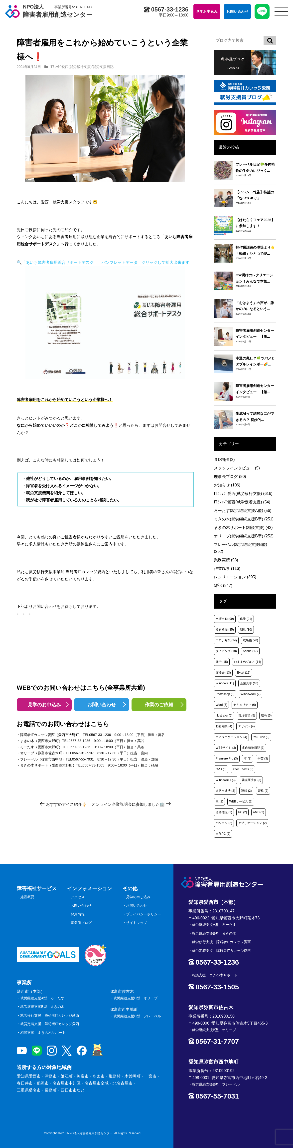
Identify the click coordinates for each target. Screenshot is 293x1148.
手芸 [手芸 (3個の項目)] (263, 758)
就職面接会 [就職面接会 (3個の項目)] (251, 780)
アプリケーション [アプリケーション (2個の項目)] (252, 823)
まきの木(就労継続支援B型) (244, 519)
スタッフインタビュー (237, 468)
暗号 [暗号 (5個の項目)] (266, 715)
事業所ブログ (81, 923)
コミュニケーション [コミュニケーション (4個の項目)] (231, 737)
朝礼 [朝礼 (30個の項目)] (246, 629)
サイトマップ (136, 923)
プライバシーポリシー (143, 914)
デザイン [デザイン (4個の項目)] (246, 726)
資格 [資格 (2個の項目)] (263, 790)
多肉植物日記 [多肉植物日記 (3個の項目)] (253, 748)
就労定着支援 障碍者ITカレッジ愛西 (49, 1024)
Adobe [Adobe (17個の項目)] (250, 651)
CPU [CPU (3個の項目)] (221, 769)
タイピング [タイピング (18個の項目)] (226, 651)
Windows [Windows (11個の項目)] (225, 683)
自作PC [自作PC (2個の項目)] (223, 833)
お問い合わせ (101, 704)
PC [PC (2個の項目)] (242, 812)
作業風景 (227, 568)
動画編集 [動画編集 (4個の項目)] (224, 726)
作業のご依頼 (159, 704)
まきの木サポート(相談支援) (243, 527)
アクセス (78, 897)
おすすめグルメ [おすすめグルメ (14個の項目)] (247, 662)
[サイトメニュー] (281, 11)
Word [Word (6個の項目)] (221, 705)
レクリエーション (235, 577)
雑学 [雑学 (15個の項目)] (222, 662)
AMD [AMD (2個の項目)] (258, 812)
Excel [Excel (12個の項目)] (243, 672)
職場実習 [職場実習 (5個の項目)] (247, 715)
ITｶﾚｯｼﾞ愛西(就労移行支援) (71, 67)
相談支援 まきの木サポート (43, 1033)
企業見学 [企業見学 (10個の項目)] (249, 683)
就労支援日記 (103, 67)
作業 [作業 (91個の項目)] (246, 619)
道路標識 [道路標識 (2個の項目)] (224, 812)
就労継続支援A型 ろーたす (42, 998)
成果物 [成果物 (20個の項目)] (250, 640)
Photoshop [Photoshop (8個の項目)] (225, 694)
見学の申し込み (138, 897)
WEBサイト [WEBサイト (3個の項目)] (226, 748)
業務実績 (226, 560)
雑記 (223, 585)
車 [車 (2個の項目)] (219, 801)
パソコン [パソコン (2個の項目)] (224, 823)
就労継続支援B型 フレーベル (137, 1016)
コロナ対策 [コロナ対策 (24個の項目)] (226, 640)
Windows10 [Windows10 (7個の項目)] (251, 694)
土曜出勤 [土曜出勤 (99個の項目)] (225, 619)
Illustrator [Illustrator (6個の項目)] (224, 715)
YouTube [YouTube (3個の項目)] (261, 737)
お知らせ (227, 485)
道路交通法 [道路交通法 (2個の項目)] (225, 790)
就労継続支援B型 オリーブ (135, 998)
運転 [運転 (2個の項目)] (246, 790)
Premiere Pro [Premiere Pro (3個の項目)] (227, 758)
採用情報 (78, 914)
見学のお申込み (44, 704)
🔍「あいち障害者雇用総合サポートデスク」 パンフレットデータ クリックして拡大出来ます (103, 319)
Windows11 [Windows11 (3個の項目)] (226, 780)
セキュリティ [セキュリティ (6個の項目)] (244, 705)
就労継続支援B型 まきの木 (42, 1007)
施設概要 (27, 897)
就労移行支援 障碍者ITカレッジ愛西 (49, 1015)
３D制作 (224, 459)
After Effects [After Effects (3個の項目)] (243, 769)
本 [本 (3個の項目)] (247, 758)
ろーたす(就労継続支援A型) (242, 510)
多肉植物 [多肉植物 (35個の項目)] (225, 629)
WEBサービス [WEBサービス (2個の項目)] (240, 801)
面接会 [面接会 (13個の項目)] (223, 672)
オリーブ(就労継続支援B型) (244, 536)
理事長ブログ (230, 476)
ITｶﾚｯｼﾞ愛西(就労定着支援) (242, 502)
